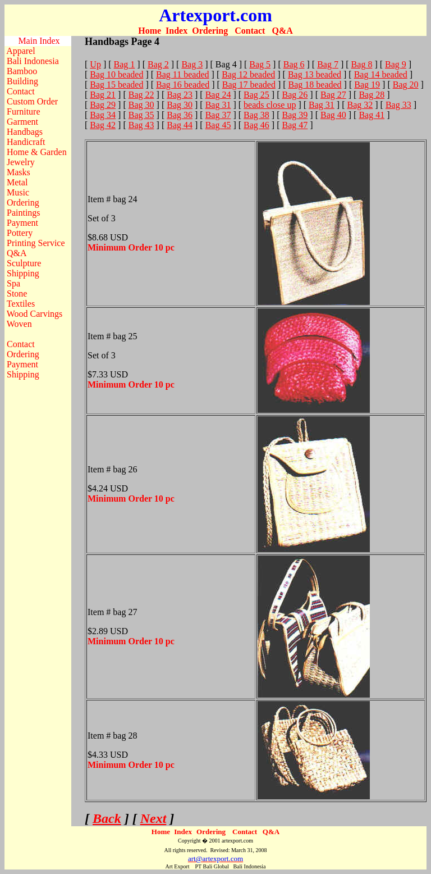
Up (95, 64)
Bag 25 (256, 94)
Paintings (23, 212)
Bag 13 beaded (314, 74)
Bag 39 (295, 115)
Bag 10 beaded (116, 74)
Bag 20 (406, 84)
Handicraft (26, 142)
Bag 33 (398, 105)
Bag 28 (371, 94)
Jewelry (21, 162)
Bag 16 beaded (182, 84)
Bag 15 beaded (116, 84)
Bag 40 (333, 115)
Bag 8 (362, 64)
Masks (18, 172)
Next (153, 818)
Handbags (25, 131)
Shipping (23, 273)
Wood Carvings (35, 313)
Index (176, 30)
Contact (250, 30)
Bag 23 (179, 94)
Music (18, 192)
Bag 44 (179, 125)
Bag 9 (395, 64)
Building (22, 81)
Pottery (20, 233)
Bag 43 (141, 125)
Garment (22, 121)
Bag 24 (218, 94)
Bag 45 (218, 125)
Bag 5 (259, 64)
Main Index (39, 40)
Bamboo (22, 71)
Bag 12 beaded (248, 74)
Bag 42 (103, 125)
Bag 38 (256, 115)
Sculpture (24, 263)
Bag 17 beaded (249, 84)
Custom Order (32, 101)
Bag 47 (295, 125)
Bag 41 (371, 115)
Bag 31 (218, 105)
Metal (17, 182)
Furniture (23, 111)
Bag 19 (367, 84)
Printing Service (36, 243)
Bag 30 (141, 105)
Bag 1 (124, 64)
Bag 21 (103, 94)
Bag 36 (179, 115)
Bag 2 (158, 64)
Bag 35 (141, 115)
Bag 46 (256, 125)
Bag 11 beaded (182, 74)
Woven (19, 324)
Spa (13, 283)
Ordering (210, 30)
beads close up (270, 105)
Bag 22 (141, 94)
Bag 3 (192, 64)
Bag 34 (103, 115)
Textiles (21, 303)
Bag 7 (327, 64)
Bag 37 (218, 115)
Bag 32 (360, 105)
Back (107, 818)
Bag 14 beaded (380, 74)
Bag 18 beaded (315, 84)
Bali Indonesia (33, 61)
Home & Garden (37, 152)
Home (149, 30)
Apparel (20, 51)
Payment (22, 222)
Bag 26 (295, 94)
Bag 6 (294, 64)
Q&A (282, 30)
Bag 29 (103, 105)
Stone (17, 293)
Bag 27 (333, 94)
